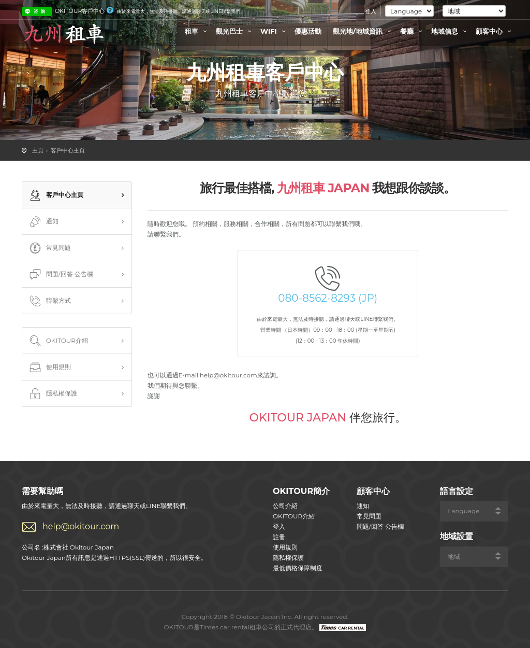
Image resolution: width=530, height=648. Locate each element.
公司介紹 (285, 506)
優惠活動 (308, 31)
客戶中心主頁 (68, 150)
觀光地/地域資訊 (363, 31)
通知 (42, 222)
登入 (370, 11)
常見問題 (49, 248)
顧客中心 (495, 31)
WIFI (274, 31)
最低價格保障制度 (297, 568)
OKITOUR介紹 (57, 341)
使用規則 (49, 367)
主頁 (37, 150)
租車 (197, 31)
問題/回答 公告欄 (60, 274)
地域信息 (450, 31)
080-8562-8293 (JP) (327, 298)
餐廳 (412, 31)
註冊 (279, 537)
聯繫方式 (49, 301)
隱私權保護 (52, 394)
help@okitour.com (80, 526)
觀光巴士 (235, 31)
